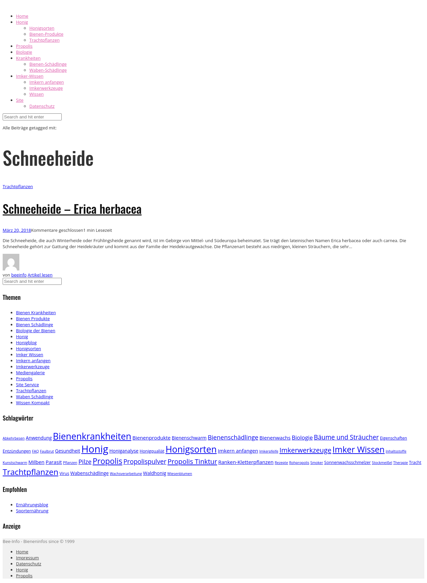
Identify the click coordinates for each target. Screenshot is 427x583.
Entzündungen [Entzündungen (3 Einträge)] (17, 451)
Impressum (27, 558)
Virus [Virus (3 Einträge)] (64, 473)
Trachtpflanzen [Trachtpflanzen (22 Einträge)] (30, 471)
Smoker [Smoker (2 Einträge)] (316, 462)
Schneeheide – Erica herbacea (72, 208)
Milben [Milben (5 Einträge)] (36, 462)
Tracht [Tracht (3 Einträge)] (415, 462)
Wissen (36, 94)
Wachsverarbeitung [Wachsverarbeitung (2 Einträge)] (126, 473)
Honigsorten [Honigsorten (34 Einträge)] (191, 449)
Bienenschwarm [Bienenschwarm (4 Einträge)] (189, 438)
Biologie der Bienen (35, 331)
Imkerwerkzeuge (46, 88)
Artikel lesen (40, 275)
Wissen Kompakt (33, 403)
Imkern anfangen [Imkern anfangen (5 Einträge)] (238, 450)
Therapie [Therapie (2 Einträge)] (400, 462)
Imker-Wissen (29, 76)
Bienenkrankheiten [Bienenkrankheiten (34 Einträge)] (92, 436)
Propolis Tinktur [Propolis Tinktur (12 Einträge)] (192, 461)
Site (19, 100)
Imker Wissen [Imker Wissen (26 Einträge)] (359, 449)
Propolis (24, 46)
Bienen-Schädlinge (48, 64)
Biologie (24, 52)
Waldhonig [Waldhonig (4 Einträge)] (154, 473)
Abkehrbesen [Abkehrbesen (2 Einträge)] (14, 438)
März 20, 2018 (17, 230)
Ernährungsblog (32, 505)
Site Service (27, 385)
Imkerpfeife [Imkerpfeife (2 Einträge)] (268, 451)
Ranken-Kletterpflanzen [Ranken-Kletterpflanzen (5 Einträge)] (246, 462)
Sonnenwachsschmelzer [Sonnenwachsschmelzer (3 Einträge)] (347, 462)
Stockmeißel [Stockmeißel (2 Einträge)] (382, 462)
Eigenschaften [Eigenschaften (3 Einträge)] (393, 438)
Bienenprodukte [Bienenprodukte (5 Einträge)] (151, 437)
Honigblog (26, 343)
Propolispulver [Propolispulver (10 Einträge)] (144, 461)
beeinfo (19, 275)
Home (22, 16)
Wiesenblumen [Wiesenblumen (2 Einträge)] (179, 473)
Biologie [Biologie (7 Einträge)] (302, 437)
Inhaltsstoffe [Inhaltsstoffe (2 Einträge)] (396, 451)
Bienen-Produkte (46, 34)
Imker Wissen (29, 355)
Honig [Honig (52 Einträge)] (94, 449)
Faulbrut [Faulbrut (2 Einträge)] (47, 451)
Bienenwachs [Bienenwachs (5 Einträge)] (275, 437)
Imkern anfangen (46, 82)
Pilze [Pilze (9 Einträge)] (85, 461)
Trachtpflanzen (44, 40)
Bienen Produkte (33, 319)
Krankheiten (28, 58)
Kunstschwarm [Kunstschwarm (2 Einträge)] (15, 462)
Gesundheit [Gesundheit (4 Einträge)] (67, 451)
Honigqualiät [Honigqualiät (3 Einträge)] (152, 451)
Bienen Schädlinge (34, 325)
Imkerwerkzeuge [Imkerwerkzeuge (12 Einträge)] (305, 450)
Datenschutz (42, 106)
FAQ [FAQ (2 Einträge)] (35, 451)
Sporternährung (32, 511)
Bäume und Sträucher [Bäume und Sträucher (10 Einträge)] (346, 437)
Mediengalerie (30, 373)
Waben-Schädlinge (48, 70)
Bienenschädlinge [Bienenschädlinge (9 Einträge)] (233, 437)
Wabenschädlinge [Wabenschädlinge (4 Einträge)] (89, 473)
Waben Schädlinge (34, 397)
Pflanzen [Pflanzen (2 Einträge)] (70, 462)
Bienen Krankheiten (36, 313)
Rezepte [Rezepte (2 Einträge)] (281, 462)
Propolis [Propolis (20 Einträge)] (107, 461)
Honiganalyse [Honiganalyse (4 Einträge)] (124, 451)
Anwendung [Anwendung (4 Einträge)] (39, 438)
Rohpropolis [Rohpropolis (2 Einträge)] (299, 462)
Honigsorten (41, 28)
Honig (22, 22)
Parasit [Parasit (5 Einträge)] (54, 462)
